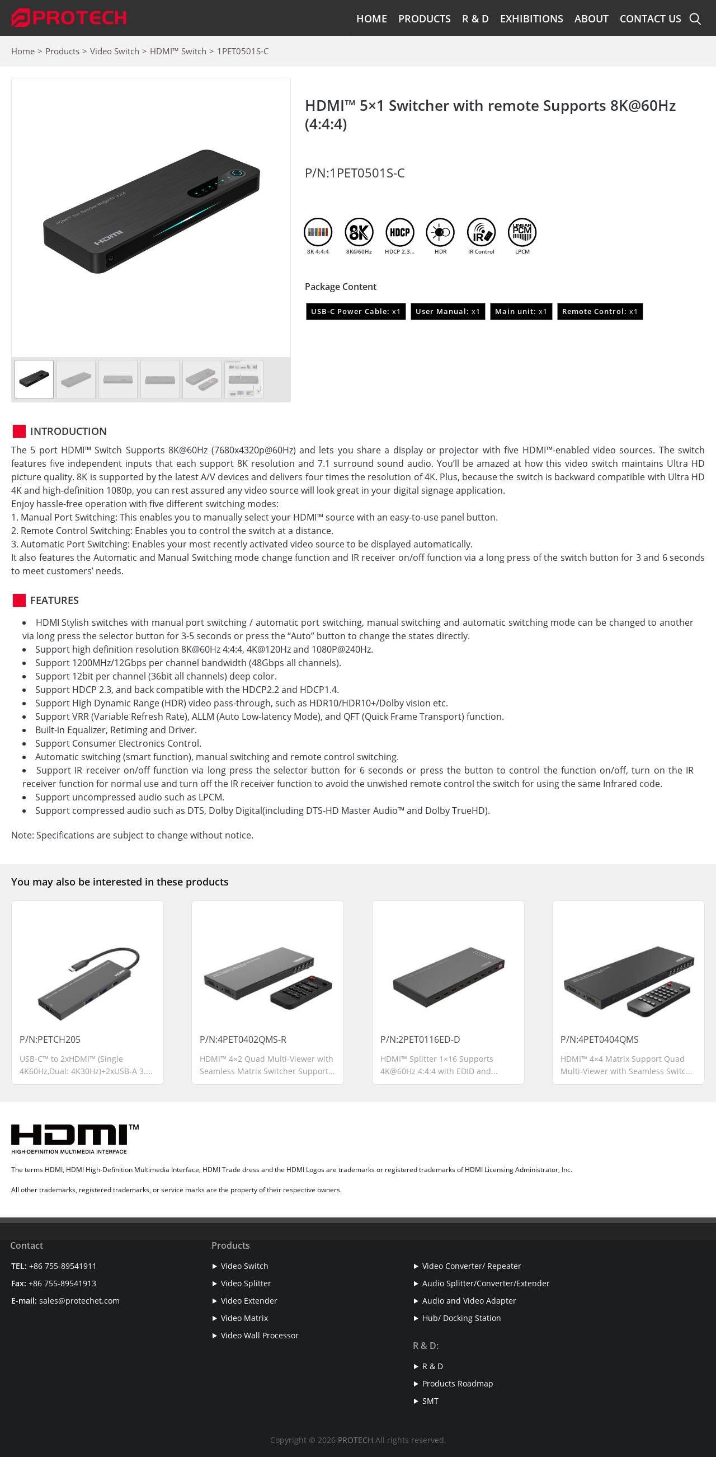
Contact (26, 1245)
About (591, 18)
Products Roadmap (457, 1383)
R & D (475, 18)
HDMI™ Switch (178, 51)
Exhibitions (531, 18)
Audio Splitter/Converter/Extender (486, 1283)
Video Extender (249, 1300)
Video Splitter (246, 1283)
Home (371, 18)
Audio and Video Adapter (469, 1300)
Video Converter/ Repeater (471, 1266)
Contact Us (650, 18)
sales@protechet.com (79, 1300)
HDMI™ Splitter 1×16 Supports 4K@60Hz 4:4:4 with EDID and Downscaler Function (436, 1070)
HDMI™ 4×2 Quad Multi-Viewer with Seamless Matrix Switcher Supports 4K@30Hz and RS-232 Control (266, 1070)
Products (424, 18)
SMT (430, 1400)
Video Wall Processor (260, 1335)
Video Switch (114, 51)
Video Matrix (244, 1318)
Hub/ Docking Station (461, 1318)
